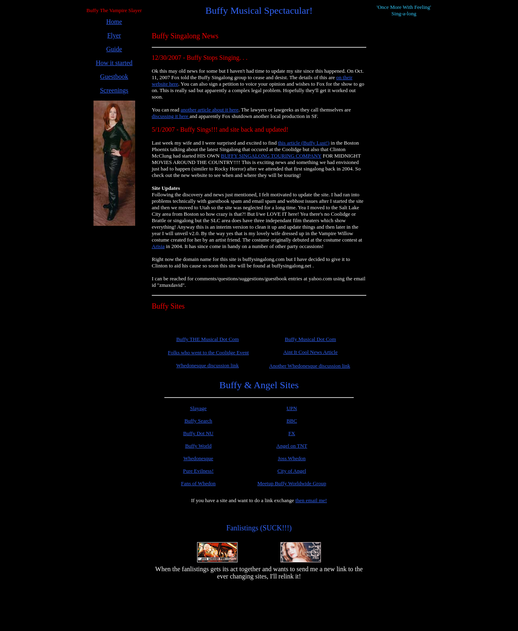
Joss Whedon (292, 458)
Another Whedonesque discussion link (309, 366)
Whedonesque (198, 458)
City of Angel (292, 471)
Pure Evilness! (198, 471)
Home (114, 21)
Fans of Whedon (198, 483)
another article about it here (209, 110)
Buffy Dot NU (198, 433)
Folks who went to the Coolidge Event (208, 352)
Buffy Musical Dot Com (310, 339)
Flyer (114, 35)
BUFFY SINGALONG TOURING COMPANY (271, 156)
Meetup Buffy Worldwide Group (291, 483)
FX (292, 433)
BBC (292, 421)
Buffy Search (198, 421)
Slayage (198, 408)
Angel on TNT (291, 446)
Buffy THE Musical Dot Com (207, 339)
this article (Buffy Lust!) (303, 143)
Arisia (158, 246)
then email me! (311, 500)
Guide (114, 49)
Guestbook (114, 76)
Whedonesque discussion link (207, 365)
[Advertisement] (114, 353)
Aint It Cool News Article (310, 352)
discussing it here (171, 116)
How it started (114, 62)
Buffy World (198, 446)
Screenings (114, 90)
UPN (292, 408)
